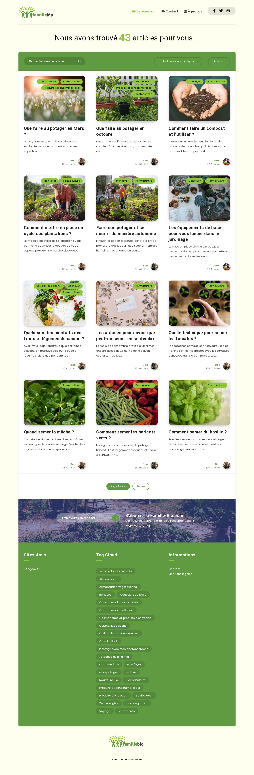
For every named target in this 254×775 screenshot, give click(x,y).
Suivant (140, 486)
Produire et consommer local (62, 88)
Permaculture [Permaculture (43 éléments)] (136, 680)
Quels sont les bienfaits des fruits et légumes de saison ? (54, 335)
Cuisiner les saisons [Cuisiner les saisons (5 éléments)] (112, 626)
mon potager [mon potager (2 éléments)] (108, 672)
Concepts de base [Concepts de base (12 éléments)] (133, 594)
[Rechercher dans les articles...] (54, 61)
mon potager (48, 81)
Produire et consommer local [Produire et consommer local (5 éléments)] (119, 688)
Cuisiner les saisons (48, 286)
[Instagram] (228, 11)
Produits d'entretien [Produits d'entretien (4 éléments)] (113, 695)
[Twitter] (221, 11)
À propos (193, 11)
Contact (169, 11)
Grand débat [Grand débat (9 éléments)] (108, 641)
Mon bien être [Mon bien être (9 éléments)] (109, 664)
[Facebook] (214, 11)
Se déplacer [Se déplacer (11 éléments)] (144, 695)
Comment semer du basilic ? (198, 432)
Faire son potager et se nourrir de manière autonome (126, 230)
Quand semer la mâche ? (49, 432)
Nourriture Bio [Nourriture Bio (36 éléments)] (108, 680)
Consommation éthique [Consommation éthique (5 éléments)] (116, 610)
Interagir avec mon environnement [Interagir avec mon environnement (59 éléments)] (123, 649)
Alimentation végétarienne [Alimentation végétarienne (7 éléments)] (118, 587)
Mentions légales (180, 574)
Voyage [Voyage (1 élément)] (104, 711)
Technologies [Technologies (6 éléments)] (108, 703)
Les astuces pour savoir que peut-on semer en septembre (126, 335)
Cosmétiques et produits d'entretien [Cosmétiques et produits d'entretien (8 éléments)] (125, 618)
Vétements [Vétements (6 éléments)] (127, 711)
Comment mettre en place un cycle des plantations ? (53, 230)
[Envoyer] (80, 61)
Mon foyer (195, 81)
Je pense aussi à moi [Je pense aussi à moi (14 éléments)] (114, 657)
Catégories (143, 11)
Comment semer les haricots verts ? (126, 434)
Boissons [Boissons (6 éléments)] (105, 594)
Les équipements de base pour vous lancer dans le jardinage (195, 233)
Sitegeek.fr (31, 569)
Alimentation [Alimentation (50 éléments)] (108, 579)
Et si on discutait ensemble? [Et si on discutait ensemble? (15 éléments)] (119, 633)
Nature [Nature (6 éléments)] (131, 672)
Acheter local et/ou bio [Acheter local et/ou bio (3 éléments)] (115, 571)
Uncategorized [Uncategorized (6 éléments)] (137, 703)
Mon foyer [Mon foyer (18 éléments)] (134, 664)
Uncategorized (143, 94)
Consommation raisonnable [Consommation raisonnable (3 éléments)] (118, 602)
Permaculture (71, 81)
